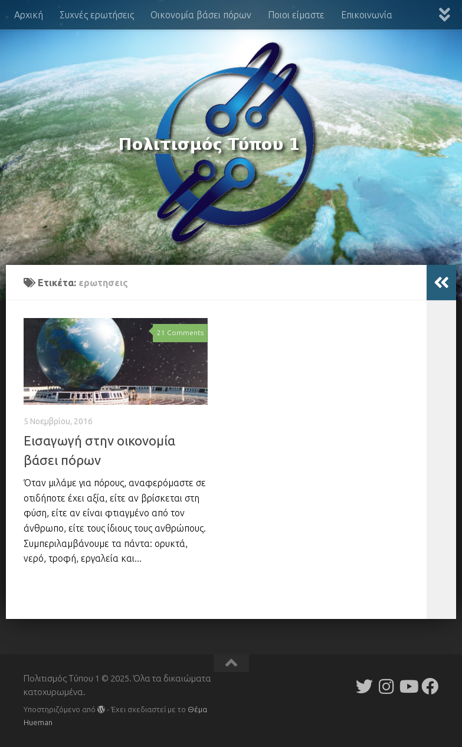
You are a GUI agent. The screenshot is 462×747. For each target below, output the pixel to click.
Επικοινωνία (366, 14)
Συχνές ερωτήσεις (97, 14)
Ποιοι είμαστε (296, 14)
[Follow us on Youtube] (408, 686)
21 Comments (180, 332)
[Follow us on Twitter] (364, 686)
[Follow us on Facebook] (429, 686)
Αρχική (28, 14)
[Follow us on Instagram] (386, 686)
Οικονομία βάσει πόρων (200, 14)
